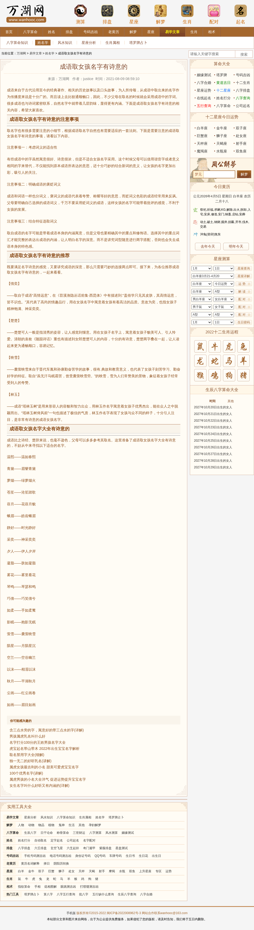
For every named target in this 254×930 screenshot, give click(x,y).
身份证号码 (83, 856)
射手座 (241, 143)
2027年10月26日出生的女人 (213, 447)
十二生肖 (243, 83)
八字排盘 (24, 848)
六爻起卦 (73, 848)
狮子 (61, 871)
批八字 (83, 894)
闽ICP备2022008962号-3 (124, 913)
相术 (9, 886)
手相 (37, 886)
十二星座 (223, 90)
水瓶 (122, 871)
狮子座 (221, 136)
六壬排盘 (40, 848)
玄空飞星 (57, 848)
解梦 (160, 14)
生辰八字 (30, 833)
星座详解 (244, 276)
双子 (41, 871)
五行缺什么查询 (103, 894)
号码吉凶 (12, 856)
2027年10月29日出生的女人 (213, 467)
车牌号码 (115, 856)
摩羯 (112, 871)
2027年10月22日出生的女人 (213, 420)
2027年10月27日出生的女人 (213, 454)
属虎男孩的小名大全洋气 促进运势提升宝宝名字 (47, 779)
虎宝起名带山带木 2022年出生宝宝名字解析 (44, 749)
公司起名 (73, 840)
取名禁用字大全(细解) (26, 755)
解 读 (241, 291)
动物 (31, 825)
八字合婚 (146, 894)
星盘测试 (121, 848)
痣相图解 (50, 886)
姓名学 (42, 43)
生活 (72, 825)
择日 (47, 863)
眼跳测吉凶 (68, 886)
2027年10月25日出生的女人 (213, 440)
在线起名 (204, 98)
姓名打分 (24, 840)
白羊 (21, 871)
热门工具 (12, 894)
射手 (102, 871)
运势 (168, 871)
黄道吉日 (223, 83)
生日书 (130, 856)
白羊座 (202, 128)
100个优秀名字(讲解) (26, 773)
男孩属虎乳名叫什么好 (27, 736)
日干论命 (47, 833)
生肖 (187, 14)
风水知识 (65, 43)
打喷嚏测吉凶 (89, 886)
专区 (158, 871)
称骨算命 (63, 833)
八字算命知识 (17, 43)
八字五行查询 (66, 894)
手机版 (71, 913)
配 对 (241, 299)
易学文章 (36, 53)
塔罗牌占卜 (138, 43)
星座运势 (204, 90)
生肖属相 (112, 43)
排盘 (107, 14)
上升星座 (145, 871)
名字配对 (89, 840)
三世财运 (79, 833)
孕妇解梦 (95, 825)
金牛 (31, 871)
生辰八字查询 (127, 894)
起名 (240, 14)
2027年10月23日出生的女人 (213, 427)
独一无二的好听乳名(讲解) (30, 761)
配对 (214, 14)
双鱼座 (241, 151)
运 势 (241, 284)
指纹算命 (24, 886)
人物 (21, 825)
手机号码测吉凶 (35, 856)
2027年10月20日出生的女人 (213, 407)
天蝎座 (221, 143)
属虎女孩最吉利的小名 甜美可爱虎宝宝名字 (44, 767)
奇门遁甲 (89, 848)
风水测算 (111, 833)
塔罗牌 (221, 75)
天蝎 (92, 871)
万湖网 (21, 53)
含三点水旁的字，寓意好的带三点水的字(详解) (46, 730)
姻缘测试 (128, 833)
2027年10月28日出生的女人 (213, 460)
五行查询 (204, 106)
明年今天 (236, 246)
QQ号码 (99, 856)
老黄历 (11, 863)
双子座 (241, 128)
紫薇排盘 (105, 848)
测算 (80, 14)
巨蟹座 (202, 136)
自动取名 (40, 840)
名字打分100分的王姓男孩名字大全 (37, 742)
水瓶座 (221, 151)
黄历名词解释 (30, 863)
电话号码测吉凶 (60, 856)
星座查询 (244, 268)
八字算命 (12, 833)
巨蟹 (51, 871)
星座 (134, 14)
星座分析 (89, 43)
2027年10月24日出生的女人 (213, 434)
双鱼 (132, 871)
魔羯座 (202, 151)
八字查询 (243, 98)
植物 (51, 825)
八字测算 (95, 833)
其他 (82, 825)
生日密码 (244, 322)
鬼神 (61, 825)
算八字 (48, 894)
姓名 (9, 840)
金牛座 (221, 128)
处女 (72, 871)
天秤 (82, 871)
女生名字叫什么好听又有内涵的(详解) (39, 785)
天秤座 (202, 143)
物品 (41, 825)
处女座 (241, 136)
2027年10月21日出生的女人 (213, 414)
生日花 (143, 856)
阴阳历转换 (61, 863)
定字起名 (57, 840)
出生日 (156, 856)
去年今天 (208, 246)
